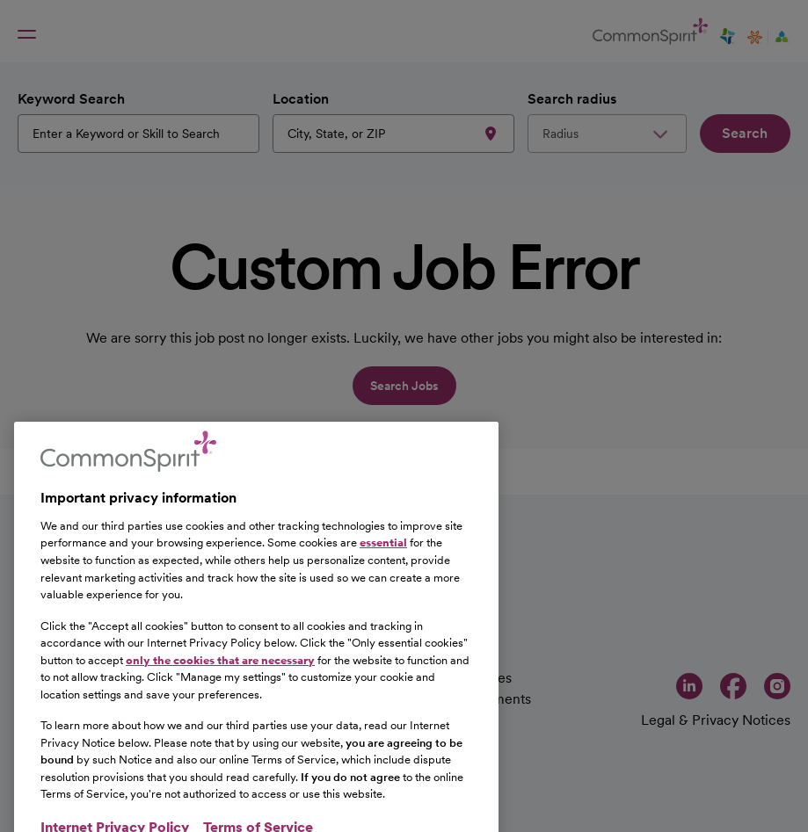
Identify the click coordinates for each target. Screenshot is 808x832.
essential (383, 574)
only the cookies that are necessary (220, 691)
